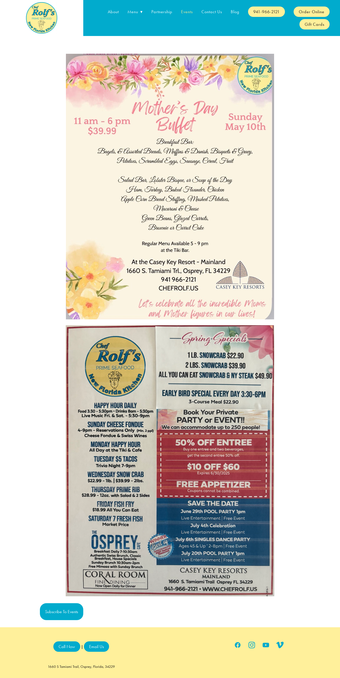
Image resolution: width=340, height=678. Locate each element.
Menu (135, 11)
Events (187, 11)
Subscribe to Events (61, 611)
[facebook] (237, 645)
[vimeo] (280, 645)
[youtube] (266, 645)
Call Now (67, 646)
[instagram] (252, 645)
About (113, 11)
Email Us (96, 646)
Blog (235, 11)
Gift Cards (314, 24)
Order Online (311, 11)
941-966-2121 (266, 11)
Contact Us (211, 11)
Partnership (161, 11)
